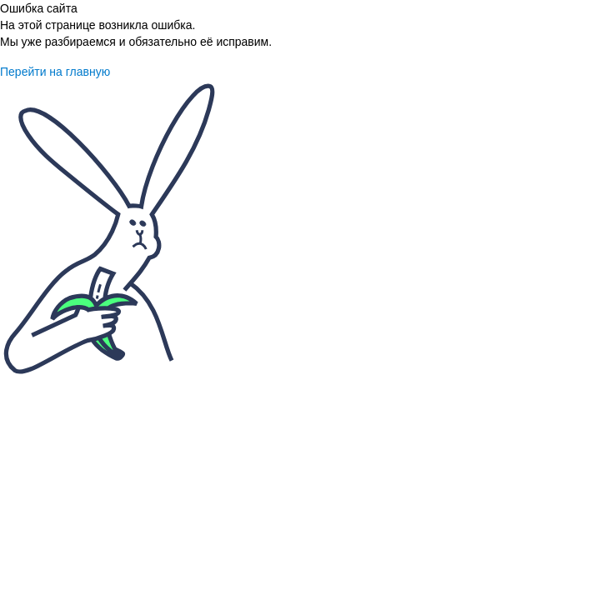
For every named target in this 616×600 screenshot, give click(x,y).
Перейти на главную (55, 71)
